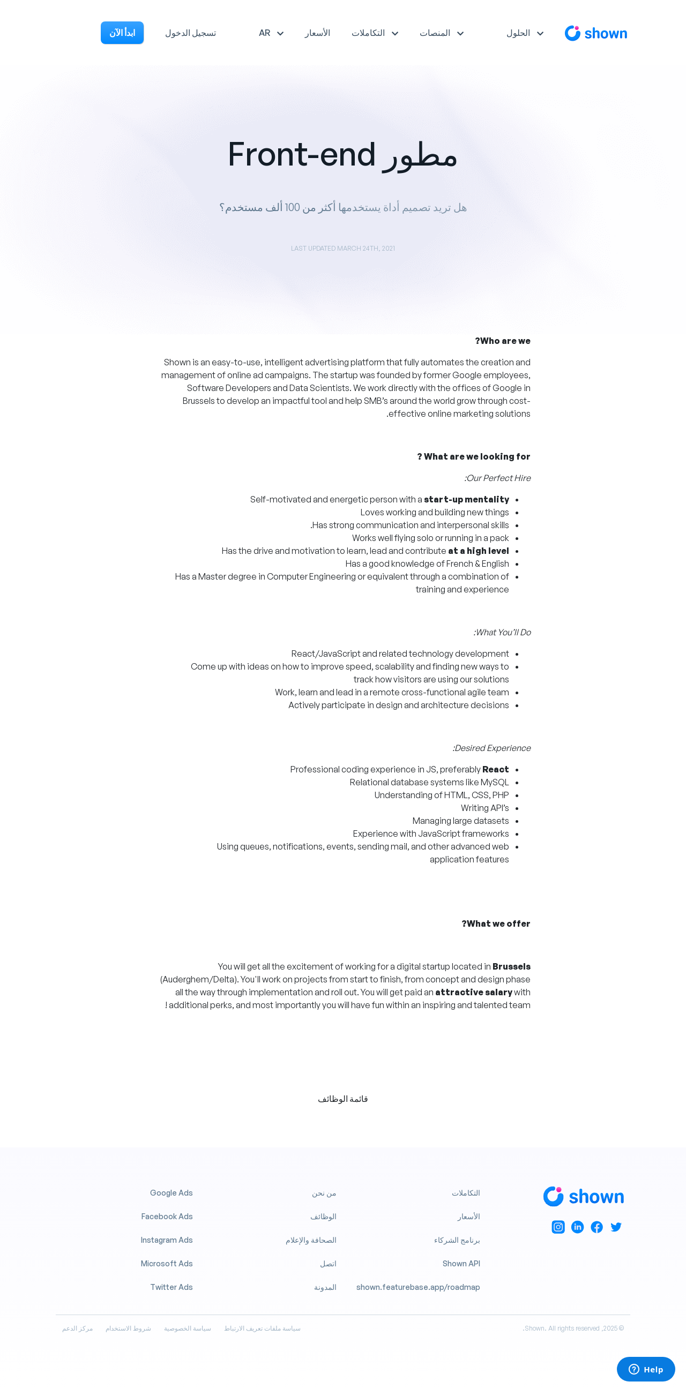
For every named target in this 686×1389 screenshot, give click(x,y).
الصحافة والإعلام (311, 1239)
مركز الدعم (77, 1328)
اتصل (328, 1263)
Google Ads (171, 1192)
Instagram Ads (167, 1239)
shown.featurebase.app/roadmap (418, 1287)
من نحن (324, 1192)
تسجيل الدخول (190, 32)
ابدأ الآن (122, 32)
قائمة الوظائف (343, 1098)
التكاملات (466, 1192)
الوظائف (323, 1216)
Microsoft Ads (167, 1263)
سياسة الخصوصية (187, 1328)
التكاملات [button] (368, 32)
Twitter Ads (171, 1287)
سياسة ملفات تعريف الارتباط (262, 1328)
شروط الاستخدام (128, 1328)
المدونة (325, 1287)
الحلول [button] (518, 32)
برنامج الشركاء (457, 1239)
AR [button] (264, 32)
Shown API (461, 1263)
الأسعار (317, 32)
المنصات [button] (435, 32)
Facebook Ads (167, 1216)
